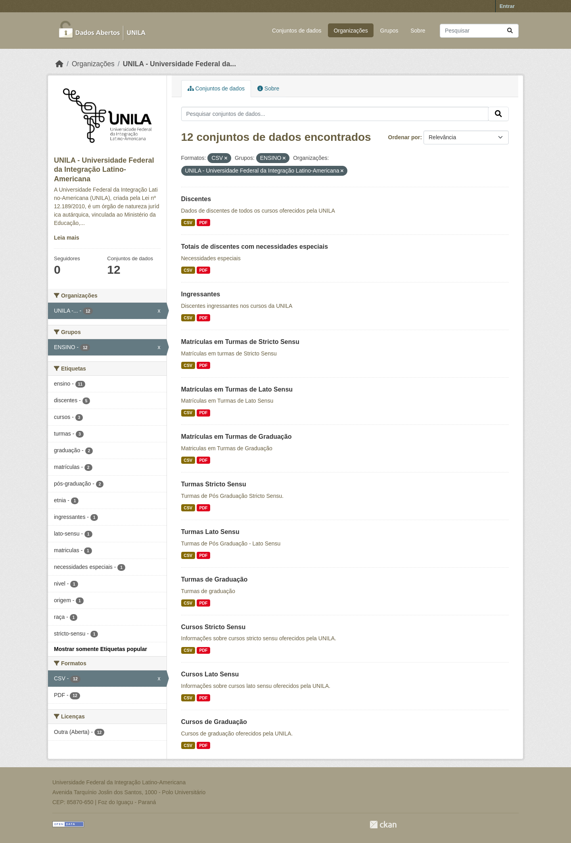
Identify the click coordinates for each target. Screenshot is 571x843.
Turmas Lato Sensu (210, 531)
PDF (203, 222)
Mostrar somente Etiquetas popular (100, 649)
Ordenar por (404, 137)
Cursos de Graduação (214, 721)
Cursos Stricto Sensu (213, 627)
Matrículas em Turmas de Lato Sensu (237, 389)
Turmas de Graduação (214, 579)
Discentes (196, 199)
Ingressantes (200, 294)
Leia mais (66, 237)
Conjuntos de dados (297, 30)
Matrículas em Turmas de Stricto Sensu (240, 341)
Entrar (507, 6)
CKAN (383, 824)
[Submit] (510, 31)
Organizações (350, 30)
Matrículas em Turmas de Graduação (236, 436)
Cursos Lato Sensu (210, 674)
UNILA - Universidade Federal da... (179, 64)
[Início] (59, 64)
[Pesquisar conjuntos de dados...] (479, 31)
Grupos (389, 30)
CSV (188, 222)
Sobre (417, 30)
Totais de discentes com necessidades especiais (254, 246)
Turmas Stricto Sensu (213, 484)
